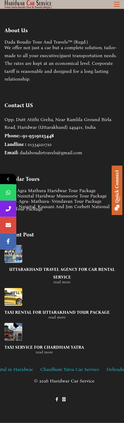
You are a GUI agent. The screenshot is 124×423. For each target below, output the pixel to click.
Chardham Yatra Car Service (77, 369)
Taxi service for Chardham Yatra (44, 347)
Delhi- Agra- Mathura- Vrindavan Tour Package (52, 201)
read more (62, 282)
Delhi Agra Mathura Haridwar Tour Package (50, 190)
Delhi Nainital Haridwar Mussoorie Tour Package (55, 196)
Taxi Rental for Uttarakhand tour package (57, 312)
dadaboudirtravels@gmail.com (51, 152)
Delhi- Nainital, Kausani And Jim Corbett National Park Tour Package (56, 207)
